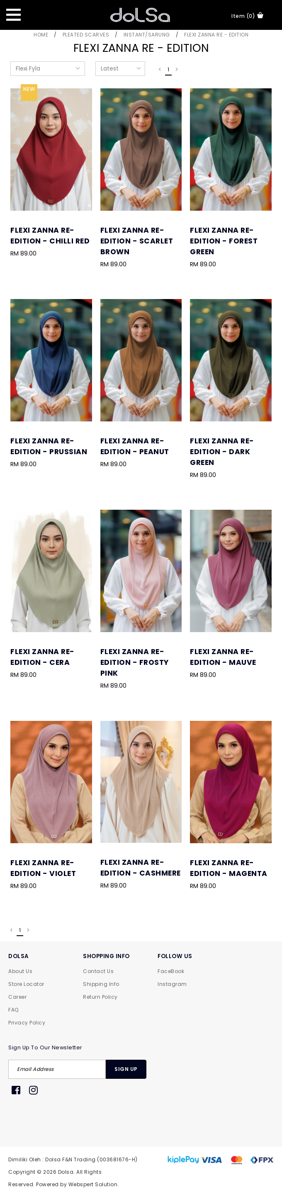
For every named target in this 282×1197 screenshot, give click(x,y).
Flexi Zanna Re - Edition (216, 34)
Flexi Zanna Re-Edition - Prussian (48, 446)
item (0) (247, 15)
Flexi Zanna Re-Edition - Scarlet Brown (136, 241)
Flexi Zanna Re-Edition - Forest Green (224, 241)
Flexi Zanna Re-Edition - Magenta (228, 868)
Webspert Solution (93, 1184)
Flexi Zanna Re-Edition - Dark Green (222, 451)
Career (17, 996)
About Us (20, 971)
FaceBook (171, 971)
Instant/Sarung (147, 34)
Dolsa (66, 1171)
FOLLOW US (175, 956)
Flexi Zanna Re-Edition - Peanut (134, 446)
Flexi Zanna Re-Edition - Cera (42, 657)
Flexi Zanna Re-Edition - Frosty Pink (134, 662)
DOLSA (18, 956)
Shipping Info (101, 984)
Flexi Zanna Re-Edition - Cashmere (140, 867)
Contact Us (98, 971)
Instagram (172, 984)
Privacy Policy (26, 1022)
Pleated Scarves (86, 34)
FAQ (13, 1009)
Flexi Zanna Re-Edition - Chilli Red (50, 235)
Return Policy (100, 996)
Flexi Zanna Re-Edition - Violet (43, 868)
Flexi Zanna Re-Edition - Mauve (223, 657)
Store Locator (26, 984)
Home (41, 34)
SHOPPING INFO (106, 956)
